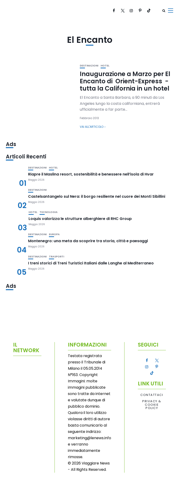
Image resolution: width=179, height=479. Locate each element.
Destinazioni (89, 65)
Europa (54, 234)
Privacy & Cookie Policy (151, 405)
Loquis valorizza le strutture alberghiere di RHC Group (80, 218)
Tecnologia (49, 212)
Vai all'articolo (91, 127)
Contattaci (151, 395)
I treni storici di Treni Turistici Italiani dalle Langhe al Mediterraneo (91, 263)
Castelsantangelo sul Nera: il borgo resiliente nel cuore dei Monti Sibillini (96, 196)
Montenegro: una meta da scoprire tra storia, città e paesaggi (88, 241)
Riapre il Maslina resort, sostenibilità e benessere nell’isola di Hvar (91, 174)
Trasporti (56, 256)
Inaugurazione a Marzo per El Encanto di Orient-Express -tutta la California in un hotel (125, 81)
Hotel (105, 65)
